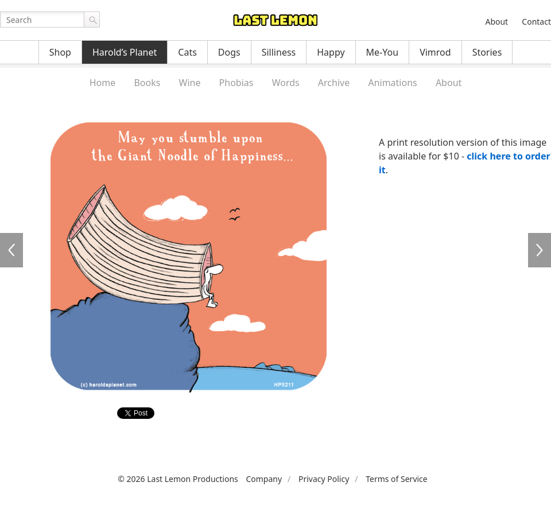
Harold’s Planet (124, 52)
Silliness (279, 52)
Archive (334, 82)
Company (264, 478)
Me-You (382, 52)
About (496, 21)
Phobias (236, 82)
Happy (330, 52)
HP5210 (11, 250)
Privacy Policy (323, 478)
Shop (60, 52)
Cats (187, 52)
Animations (392, 82)
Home (103, 82)
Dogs (229, 52)
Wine (190, 82)
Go (92, 19)
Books (147, 82)
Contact (536, 21)
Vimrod (435, 52)
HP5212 (539, 250)
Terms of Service (397, 478)
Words (286, 82)
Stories (487, 52)
